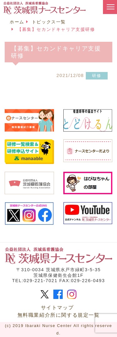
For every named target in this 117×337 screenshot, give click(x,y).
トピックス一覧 (49, 21)
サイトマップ (57, 307)
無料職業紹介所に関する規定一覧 (58, 315)
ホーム (17, 21)
